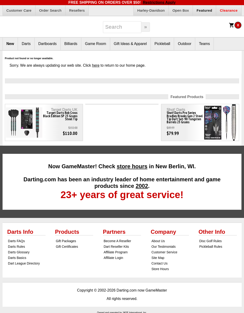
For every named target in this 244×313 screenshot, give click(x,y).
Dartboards (47, 44)
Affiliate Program (116, 252)
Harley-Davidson (151, 10)
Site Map (158, 258)
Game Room (95, 44)
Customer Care (19, 10)
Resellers (77, 10)
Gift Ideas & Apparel (130, 44)
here (95, 65)
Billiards (70, 44)
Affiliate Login (113, 258)
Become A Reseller (117, 241)
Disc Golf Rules (210, 241)
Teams (204, 44)
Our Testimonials (164, 246)
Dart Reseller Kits (116, 246)
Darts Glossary (19, 252)
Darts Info (20, 232)
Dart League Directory (24, 263)
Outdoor (184, 44)
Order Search (50, 10)
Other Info (211, 232)
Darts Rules (16, 246)
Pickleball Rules (210, 246)
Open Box (180, 10)
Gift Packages (66, 241)
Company (163, 232)
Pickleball (162, 44)
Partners (114, 232)
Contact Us (160, 263)
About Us (158, 241)
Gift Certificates (67, 246)
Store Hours (160, 269)
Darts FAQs (16, 241)
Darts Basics (17, 258)
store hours (132, 166)
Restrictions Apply (159, 2)
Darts (26, 44)
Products (67, 232)
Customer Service (164, 252)
